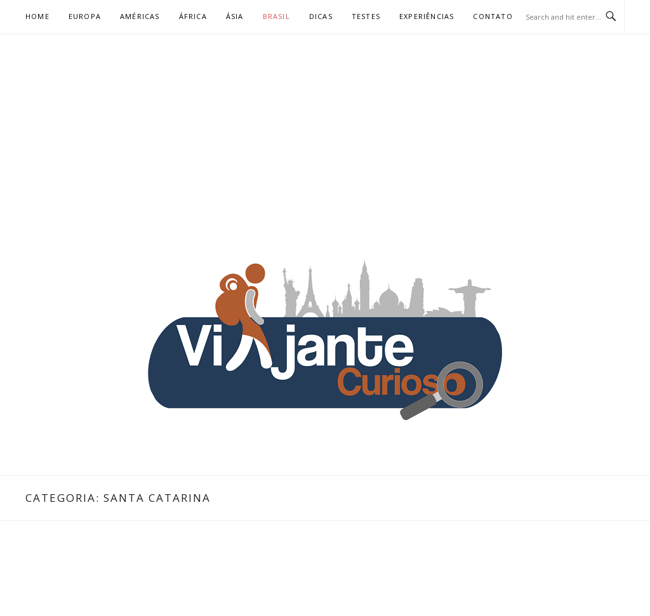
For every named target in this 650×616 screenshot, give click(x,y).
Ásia (235, 16)
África (193, 16)
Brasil (276, 16)
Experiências (426, 16)
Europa (85, 16)
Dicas (321, 16)
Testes (366, 16)
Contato (492, 16)
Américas (140, 16)
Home (37, 16)
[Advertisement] (325, 128)
